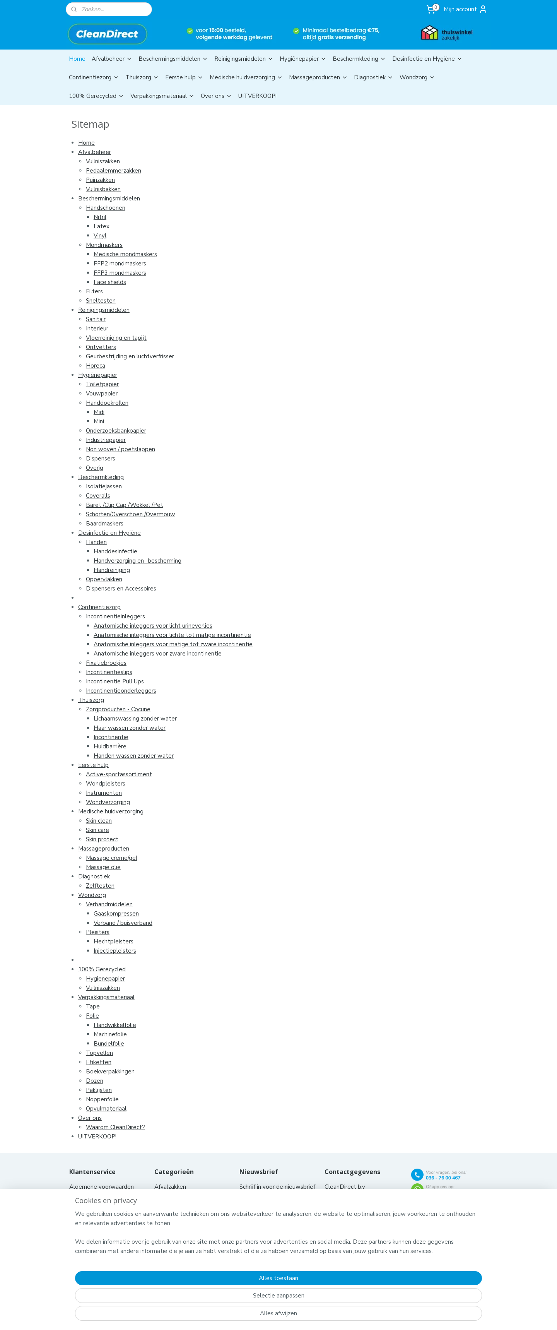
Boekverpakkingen (109, 1071)
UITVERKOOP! (257, 96)
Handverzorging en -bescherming (137, 561)
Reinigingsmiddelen (243, 59)
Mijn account (466, 9)
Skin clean (98, 821)
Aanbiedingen (172, 1233)
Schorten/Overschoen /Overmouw (130, 514)
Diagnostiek (373, 77)
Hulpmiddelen (173, 1224)
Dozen (94, 1081)
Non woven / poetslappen (120, 449)
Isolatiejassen (103, 486)
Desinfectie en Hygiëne (427, 59)
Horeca (95, 366)
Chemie (164, 1196)
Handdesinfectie (115, 551)
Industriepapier (105, 440)
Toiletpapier (101, 384)
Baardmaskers (104, 523)
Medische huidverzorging (246, 77)
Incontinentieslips (108, 672)
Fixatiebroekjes (105, 663)
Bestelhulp (84, 1215)
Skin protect (101, 839)
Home (77, 59)
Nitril (99, 217)
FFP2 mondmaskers (119, 263)
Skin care (97, 830)
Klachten (81, 1242)
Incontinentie (110, 737)
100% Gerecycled (96, 96)
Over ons (216, 96)
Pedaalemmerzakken (113, 171)
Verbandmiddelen (108, 904)
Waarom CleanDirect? (115, 1127)
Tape (92, 1006)
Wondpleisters (105, 783)
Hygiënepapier (303, 59)
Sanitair (95, 319)
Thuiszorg (142, 77)
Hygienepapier (105, 979)
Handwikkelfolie (114, 1025)
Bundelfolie (108, 1044)
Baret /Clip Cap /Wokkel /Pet (124, 505)
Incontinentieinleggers (115, 616)
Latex (101, 226)
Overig (94, 468)
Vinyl (99, 236)
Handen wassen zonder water (133, 756)
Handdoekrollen (106, 403)
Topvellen (99, 1053)
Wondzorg (417, 77)
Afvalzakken (170, 1187)
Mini (98, 421)
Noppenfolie (101, 1099)
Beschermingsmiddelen (173, 59)
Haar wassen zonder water (129, 728)
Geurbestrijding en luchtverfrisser (129, 356)
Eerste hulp (184, 77)
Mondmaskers (103, 245)
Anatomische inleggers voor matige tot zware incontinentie (172, 644)
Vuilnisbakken (102, 189)
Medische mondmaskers (125, 254)
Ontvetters (100, 347)
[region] (227, 1297)
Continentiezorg (94, 77)
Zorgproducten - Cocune (117, 709)
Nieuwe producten (94, 1233)
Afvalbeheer (112, 59)
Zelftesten (99, 886)
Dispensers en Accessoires (120, 588)
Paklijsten (98, 1090)
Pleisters (97, 932)
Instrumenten (103, 793)
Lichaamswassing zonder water (134, 718)
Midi (98, 412)
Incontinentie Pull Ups (114, 681)
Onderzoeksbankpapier (115, 431)
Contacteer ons (90, 1196)
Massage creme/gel (111, 858)
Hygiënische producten (185, 1215)
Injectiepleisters (114, 951)
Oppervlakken (103, 579)
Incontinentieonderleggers (120, 691)
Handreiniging (111, 570)
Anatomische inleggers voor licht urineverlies (152, 626)
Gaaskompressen (115, 913)
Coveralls (97, 496)
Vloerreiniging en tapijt (115, 338)
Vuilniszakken (102, 161)
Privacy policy (87, 1224)
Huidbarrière (109, 746)
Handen (95, 542)
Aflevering (83, 1205)
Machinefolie (109, 1034)
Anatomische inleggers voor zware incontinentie (157, 653)
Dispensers (100, 458)
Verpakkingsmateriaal (162, 96)
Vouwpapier (101, 393)
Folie (92, 1016)
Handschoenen (105, 208)
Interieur (96, 328)
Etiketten (98, 1062)
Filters (94, 291)
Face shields (109, 282)
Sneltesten (100, 301)
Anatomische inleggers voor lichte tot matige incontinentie (172, 635)
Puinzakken (99, 180)
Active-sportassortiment (118, 774)
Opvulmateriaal (105, 1109)
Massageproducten (318, 77)
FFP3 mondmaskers (119, 273)
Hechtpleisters (113, 941)
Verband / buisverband (122, 923)
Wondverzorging (107, 802)
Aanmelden (261, 1224)
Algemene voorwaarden (102, 1187)
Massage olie (102, 867)
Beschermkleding (359, 59)
